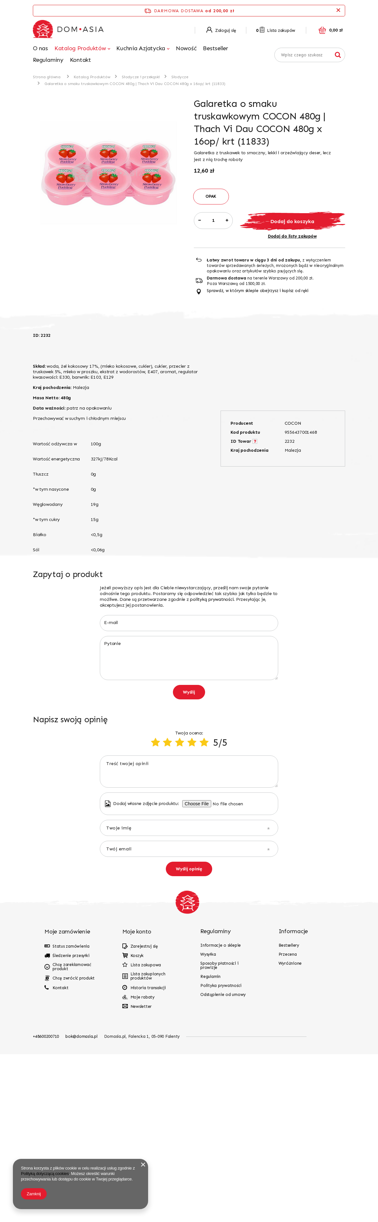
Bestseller (215, 48)
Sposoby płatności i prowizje (219, 1133)
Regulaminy (48, 59)
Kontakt (80, 59)
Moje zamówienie (67, 1099)
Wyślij (189, 692)
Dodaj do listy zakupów (292, 236)
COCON (293, 423)
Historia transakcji (148, 1155)
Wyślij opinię (189, 1036)
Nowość (186, 48)
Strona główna (47, 77)
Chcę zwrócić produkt (73, 1146)
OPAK (210, 196)
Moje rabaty (142, 1165)
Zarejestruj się (144, 1114)
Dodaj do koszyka (292, 221)
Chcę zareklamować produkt (71, 1134)
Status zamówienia (71, 1114)
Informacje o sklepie (220, 1113)
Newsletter (141, 1174)
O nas (40, 48)
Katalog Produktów (80, 48)
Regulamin (210, 1144)
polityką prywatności (211, 599)
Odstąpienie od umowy (223, 1162)
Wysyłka (208, 1122)
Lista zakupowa (145, 1133)
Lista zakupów (275, 30)
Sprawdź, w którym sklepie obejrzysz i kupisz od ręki (257, 290)
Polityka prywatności (220, 1153)
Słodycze (179, 77)
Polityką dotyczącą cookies (45, 1173)
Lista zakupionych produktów (147, 1144)
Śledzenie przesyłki (70, 1123)
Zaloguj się (221, 30)
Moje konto (137, 1099)
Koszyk (137, 1123)
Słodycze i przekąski (141, 77)
